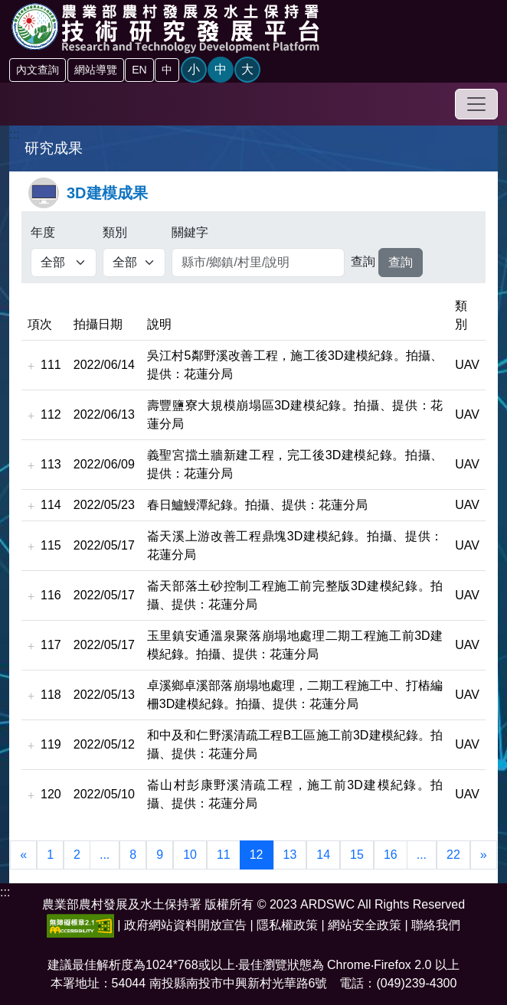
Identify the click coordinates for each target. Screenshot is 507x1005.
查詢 (363, 261)
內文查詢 (37, 70)
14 (323, 854)
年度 (43, 232)
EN (139, 70)
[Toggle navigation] (476, 104)
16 (390, 854)
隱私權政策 (287, 925)
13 (290, 854)
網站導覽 (95, 70)
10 (190, 854)
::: (14, 134)
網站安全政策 (364, 925)
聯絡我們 (435, 925)
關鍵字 (190, 232)
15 (357, 854)
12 (256, 854)
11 (224, 854)
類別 (115, 232)
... (105, 854)
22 (453, 854)
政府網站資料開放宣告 (185, 925)
